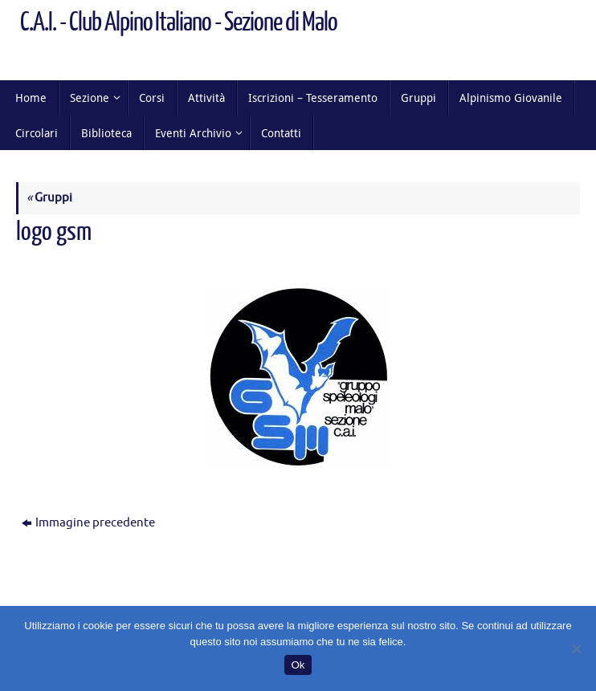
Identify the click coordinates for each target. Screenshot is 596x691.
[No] (576, 648)
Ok (297, 665)
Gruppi (49, 197)
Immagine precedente (88, 522)
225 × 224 (185, 260)
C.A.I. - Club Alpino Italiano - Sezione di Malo (178, 22)
